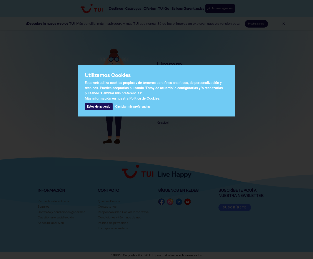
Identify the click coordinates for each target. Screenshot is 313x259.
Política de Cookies (144, 98)
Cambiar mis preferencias (132, 106)
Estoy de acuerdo (98, 106)
